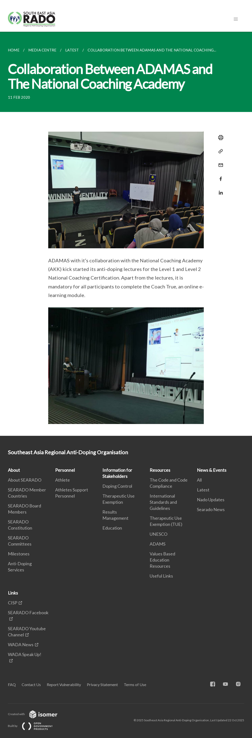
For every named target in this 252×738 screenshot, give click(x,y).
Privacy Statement (102, 684)
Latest (203, 489)
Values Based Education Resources (162, 560)
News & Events (211, 470)
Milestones (19, 553)
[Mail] (219, 162)
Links (13, 593)
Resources (160, 470)
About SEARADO (24, 480)
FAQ (12, 684)
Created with (36, 714)
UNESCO (158, 534)
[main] (126, 234)
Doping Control (117, 486)
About (14, 470)
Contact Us (31, 684)
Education (112, 528)
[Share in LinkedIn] (219, 189)
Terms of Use (135, 684)
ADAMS (157, 544)
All (199, 480)
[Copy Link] (219, 151)
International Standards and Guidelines (163, 502)
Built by (34, 726)
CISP (12, 602)
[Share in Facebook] (219, 175)
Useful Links (161, 576)
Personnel (65, 470)
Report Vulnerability (64, 684)
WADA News (20, 644)
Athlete (62, 480)
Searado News (211, 509)
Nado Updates (210, 499)
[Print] (219, 137)
